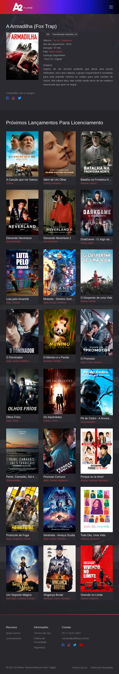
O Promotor (88, 358)
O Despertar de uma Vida (96, 297)
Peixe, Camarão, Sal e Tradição (26, 476)
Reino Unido (55, 51)
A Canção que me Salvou (22, 179)
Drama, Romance (52, 183)
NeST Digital (49, 667)
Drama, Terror (50, 420)
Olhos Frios (13, 417)
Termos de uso (79, 667)
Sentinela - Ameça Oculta (59, 535)
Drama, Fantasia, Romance (94, 480)
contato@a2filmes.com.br (75, 638)
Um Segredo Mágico (19, 594)
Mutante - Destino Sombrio (60, 299)
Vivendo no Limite (92, 594)
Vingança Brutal (53, 594)
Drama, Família (88, 301)
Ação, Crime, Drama (91, 362)
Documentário (13, 241)
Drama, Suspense (89, 598)
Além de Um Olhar (54, 179)
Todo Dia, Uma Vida (93, 535)
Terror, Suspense (62, 40)
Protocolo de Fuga (17, 535)
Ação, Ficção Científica (54, 302)
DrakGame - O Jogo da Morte (99, 239)
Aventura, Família (52, 360)
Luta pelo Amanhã (17, 299)
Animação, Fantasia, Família (20, 598)
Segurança (39, 647)
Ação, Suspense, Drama (18, 538)
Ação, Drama (13, 302)
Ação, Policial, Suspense (55, 480)
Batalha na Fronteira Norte (97, 179)
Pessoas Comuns (54, 476)
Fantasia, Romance (90, 538)
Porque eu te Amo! (92, 476)
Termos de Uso (42, 633)
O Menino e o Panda (56, 357)
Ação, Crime (12, 420)
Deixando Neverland (18, 238)
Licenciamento (13, 638)
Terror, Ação (87, 242)
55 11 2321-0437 (71, 633)
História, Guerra (88, 183)
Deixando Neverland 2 (57, 238)
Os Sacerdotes (52, 417)
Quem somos (13, 633)
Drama (9, 183)
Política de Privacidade (101, 667)
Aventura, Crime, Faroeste (56, 598)
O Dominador (14, 357)
